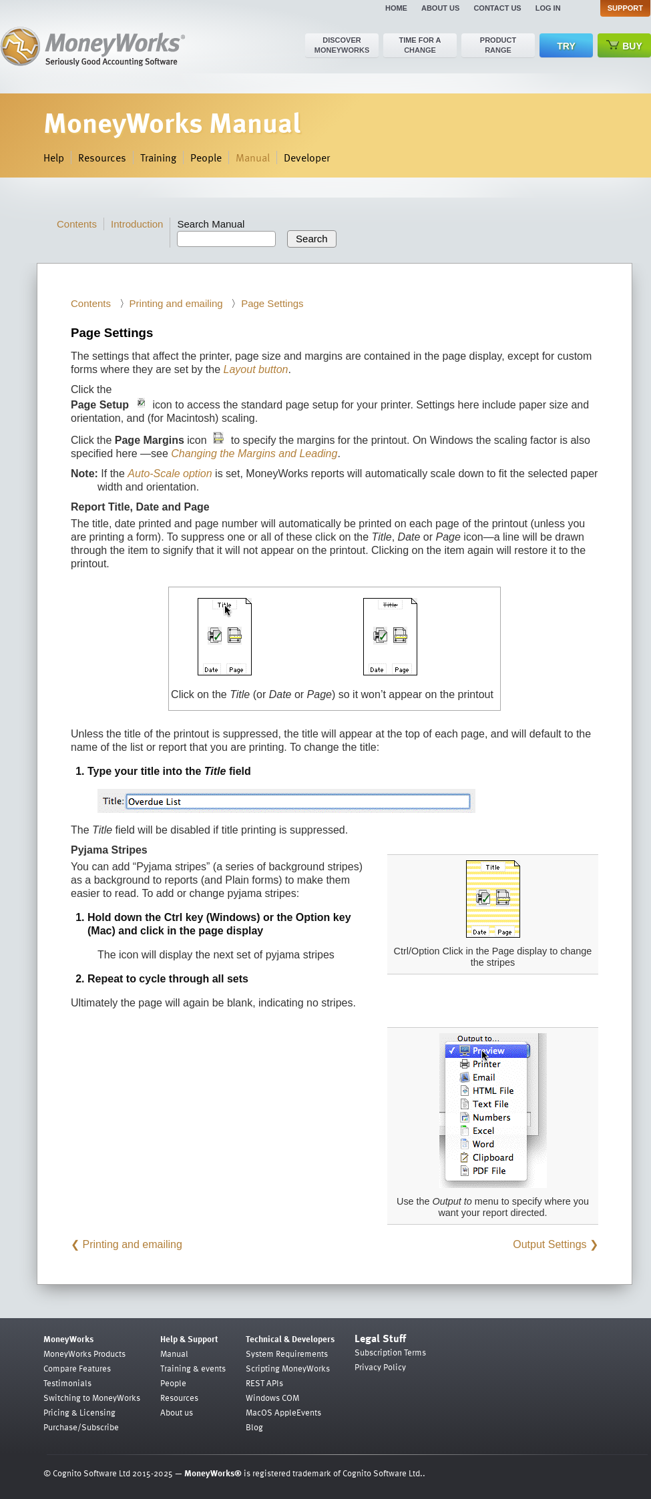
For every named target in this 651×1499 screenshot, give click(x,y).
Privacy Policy (380, 1367)
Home (396, 8)
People (206, 157)
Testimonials (67, 1383)
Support (625, 8)
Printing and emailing (176, 303)
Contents (77, 224)
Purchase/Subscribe (81, 1427)
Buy (624, 45)
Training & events (193, 1368)
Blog (254, 1427)
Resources (102, 157)
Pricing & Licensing (79, 1412)
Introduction (137, 224)
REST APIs (264, 1383)
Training (158, 157)
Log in (548, 8)
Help (53, 157)
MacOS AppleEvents (283, 1412)
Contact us (497, 8)
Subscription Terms (390, 1352)
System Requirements (287, 1353)
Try (566, 46)
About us (440, 8)
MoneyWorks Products (84, 1353)
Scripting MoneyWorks (288, 1368)
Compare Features (77, 1368)
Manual (253, 157)
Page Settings (272, 303)
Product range (498, 45)
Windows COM (272, 1397)
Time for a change (420, 45)
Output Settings (549, 1244)
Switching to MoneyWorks (91, 1397)
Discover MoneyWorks (342, 45)
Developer (307, 157)
